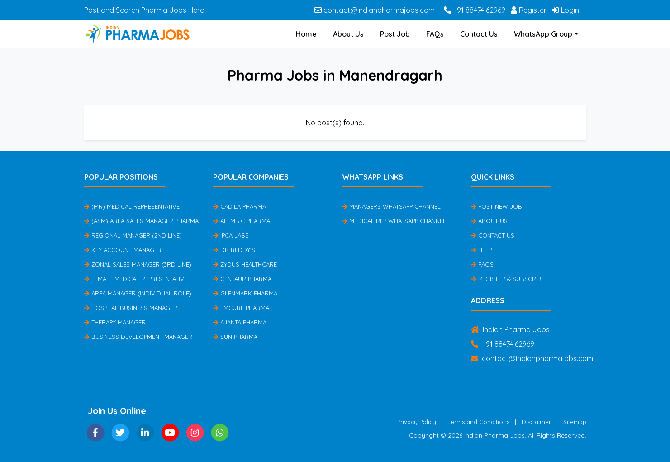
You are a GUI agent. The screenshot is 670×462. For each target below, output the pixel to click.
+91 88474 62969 (474, 9)
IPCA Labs (231, 235)
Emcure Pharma (241, 307)
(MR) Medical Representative (132, 206)
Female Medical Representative (135, 278)
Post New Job (496, 206)
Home (306, 33)
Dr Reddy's (234, 249)
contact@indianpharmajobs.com (374, 9)
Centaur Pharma (242, 278)
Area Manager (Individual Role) (137, 293)
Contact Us (479, 33)
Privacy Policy (416, 421)
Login (565, 9)
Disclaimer (536, 421)
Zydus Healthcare (245, 264)
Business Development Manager (138, 336)
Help (481, 249)
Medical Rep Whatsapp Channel (394, 220)
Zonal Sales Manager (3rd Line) (137, 264)
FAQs (435, 33)
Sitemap (574, 421)
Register (528, 9)
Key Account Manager (123, 249)
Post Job (395, 33)
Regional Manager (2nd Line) (133, 235)
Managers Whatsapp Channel (391, 206)
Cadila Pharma (239, 206)
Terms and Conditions (478, 421)
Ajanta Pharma (239, 322)
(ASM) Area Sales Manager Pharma (141, 220)
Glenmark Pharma (245, 293)
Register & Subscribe (508, 278)
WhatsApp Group (543, 33)
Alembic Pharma (241, 220)
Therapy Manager (115, 322)
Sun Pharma (235, 336)
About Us (348, 33)
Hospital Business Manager (130, 307)
